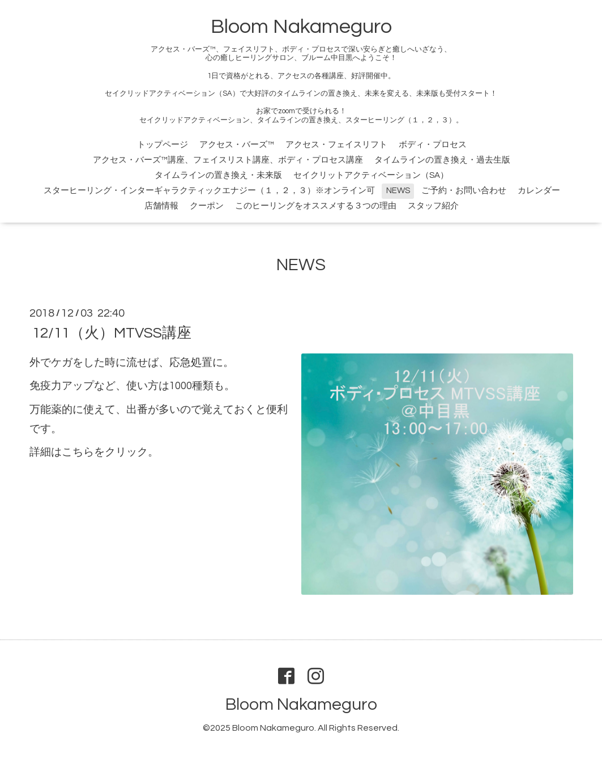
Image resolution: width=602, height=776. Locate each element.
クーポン (207, 206)
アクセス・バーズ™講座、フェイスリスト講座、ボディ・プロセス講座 (228, 160)
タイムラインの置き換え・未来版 (218, 175)
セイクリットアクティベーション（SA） (371, 175)
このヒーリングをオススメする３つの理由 (315, 206)
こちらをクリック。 (110, 452)
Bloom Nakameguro (301, 26)
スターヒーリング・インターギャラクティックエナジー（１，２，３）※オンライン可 (209, 190)
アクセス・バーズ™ (236, 144)
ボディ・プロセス (433, 144)
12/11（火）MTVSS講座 (111, 333)
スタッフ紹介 (433, 206)
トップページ (162, 144)
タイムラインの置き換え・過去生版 (442, 160)
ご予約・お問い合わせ (463, 190)
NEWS (398, 190)
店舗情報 (161, 206)
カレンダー (539, 190)
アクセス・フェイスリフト (336, 144)
